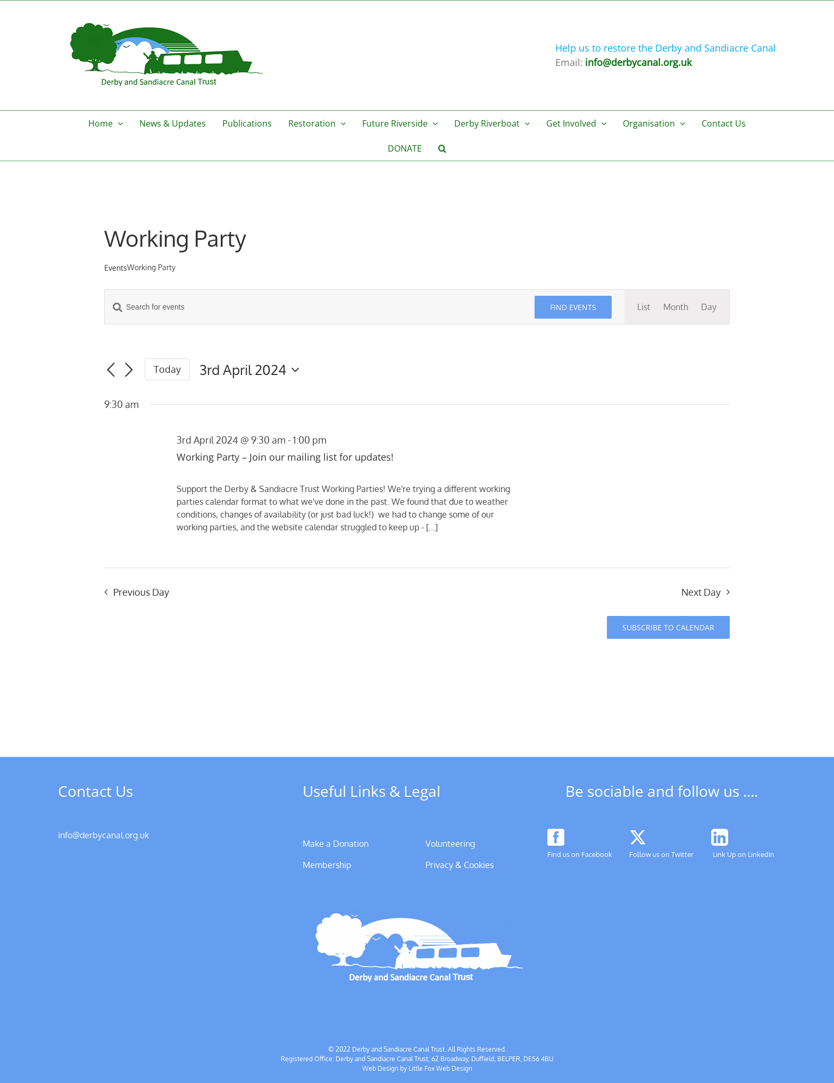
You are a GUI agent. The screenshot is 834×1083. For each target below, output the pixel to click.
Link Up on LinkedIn (743, 854)
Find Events (573, 307)
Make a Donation (336, 843)
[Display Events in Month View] (675, 307)
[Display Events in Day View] (708, 307)
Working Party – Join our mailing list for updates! (285, 457)
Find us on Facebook (579, 854)
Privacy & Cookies (460, 865)
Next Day (701, 592)
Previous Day (141, 592)
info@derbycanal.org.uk (103, 835)
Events (115, 267)
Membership (327, 865)
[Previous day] (110, 370)
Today (167, 369)
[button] (442, 148)
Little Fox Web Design (440, 1068)
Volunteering (450, 843)
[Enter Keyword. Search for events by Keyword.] (313, 307)
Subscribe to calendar (668, 627)
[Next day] (128, 370)
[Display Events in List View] (643, 307)
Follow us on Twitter (661, 854)
